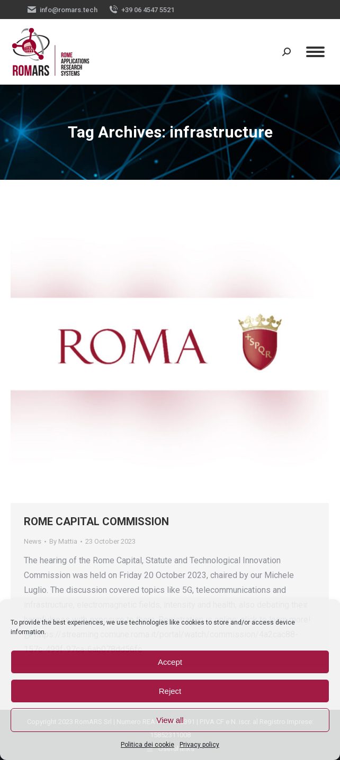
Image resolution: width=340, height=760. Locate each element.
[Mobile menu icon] (315, 51)
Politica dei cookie (147, 744)
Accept (170, 661)
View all (169, 720)
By (63, 541)
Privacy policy (199, 744)
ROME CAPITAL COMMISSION (96, 521)
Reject (170, 690)
